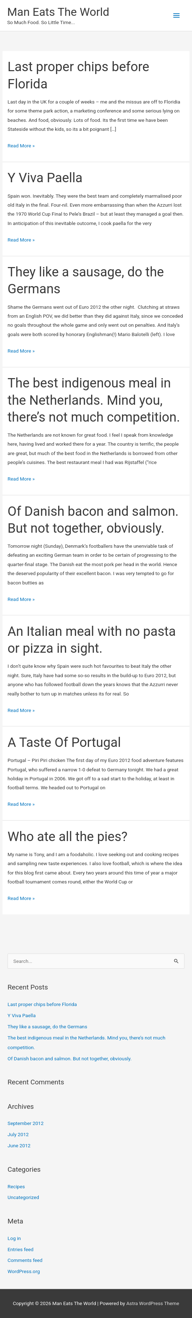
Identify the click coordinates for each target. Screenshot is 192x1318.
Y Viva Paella (45, 177)
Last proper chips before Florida (42, 1004)
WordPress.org (24, 1271)
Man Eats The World (58, 12)
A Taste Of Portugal (64, 742)
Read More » (21, 145)
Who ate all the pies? (67, 836)
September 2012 (25, 1123)
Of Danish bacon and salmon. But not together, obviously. (70, 1058)
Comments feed (25, 1260)
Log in (14, 1238)
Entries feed (20, 1249)
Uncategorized (23, 1197)
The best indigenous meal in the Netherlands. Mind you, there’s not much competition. (94, 400)
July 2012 (18, 1134)
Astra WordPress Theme (152, 1303)
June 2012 (19, 1145)
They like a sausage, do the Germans (47, 1026)
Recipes (16, 1186)
